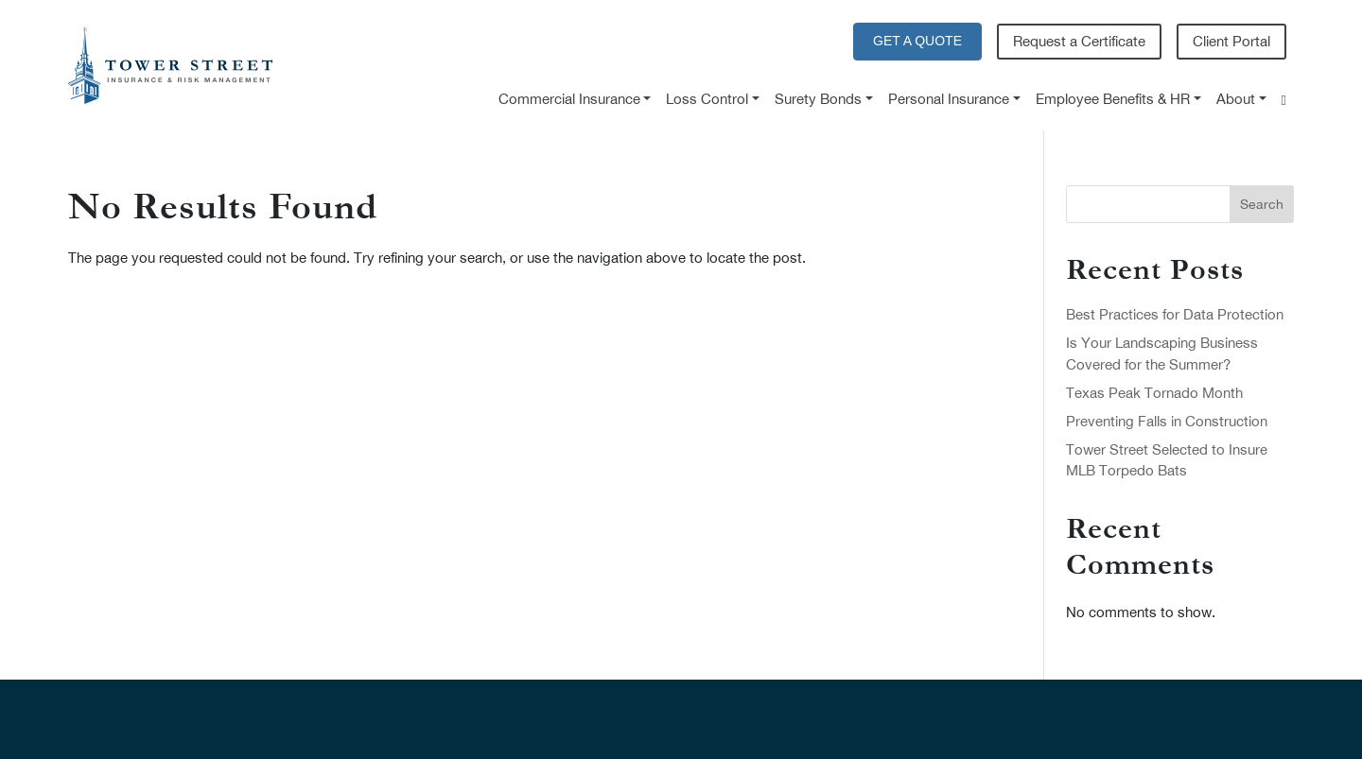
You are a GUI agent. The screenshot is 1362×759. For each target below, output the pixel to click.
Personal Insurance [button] (948, 99)
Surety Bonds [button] (818, 99)
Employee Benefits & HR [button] (1113, 99)
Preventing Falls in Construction (1166, 421)
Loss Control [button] (707, 99)
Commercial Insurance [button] (569, 99)
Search (1261, 204)
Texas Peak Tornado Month (1154, 393)
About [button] (1235, 99)
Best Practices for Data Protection (1174, 314)
